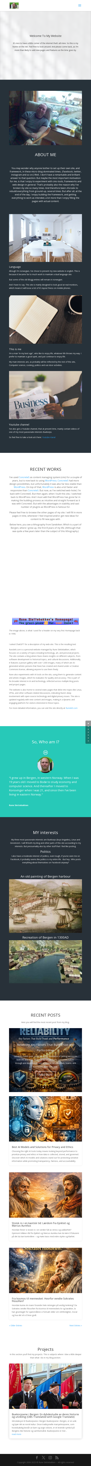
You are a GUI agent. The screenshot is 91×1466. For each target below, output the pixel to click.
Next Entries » (75, 1325)
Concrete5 (24, 477)
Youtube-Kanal (48, 437)
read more (16, 1434)
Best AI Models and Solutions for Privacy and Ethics (42, 1147)
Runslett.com (72, 708)
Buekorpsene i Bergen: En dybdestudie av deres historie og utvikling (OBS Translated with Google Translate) (45, 1415)
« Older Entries (15, 1325)
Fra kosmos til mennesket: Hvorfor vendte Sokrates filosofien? (43, 1300)
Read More (46, 1075)
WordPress (51, 480)
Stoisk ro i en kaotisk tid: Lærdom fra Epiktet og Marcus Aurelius (41, 1224)
